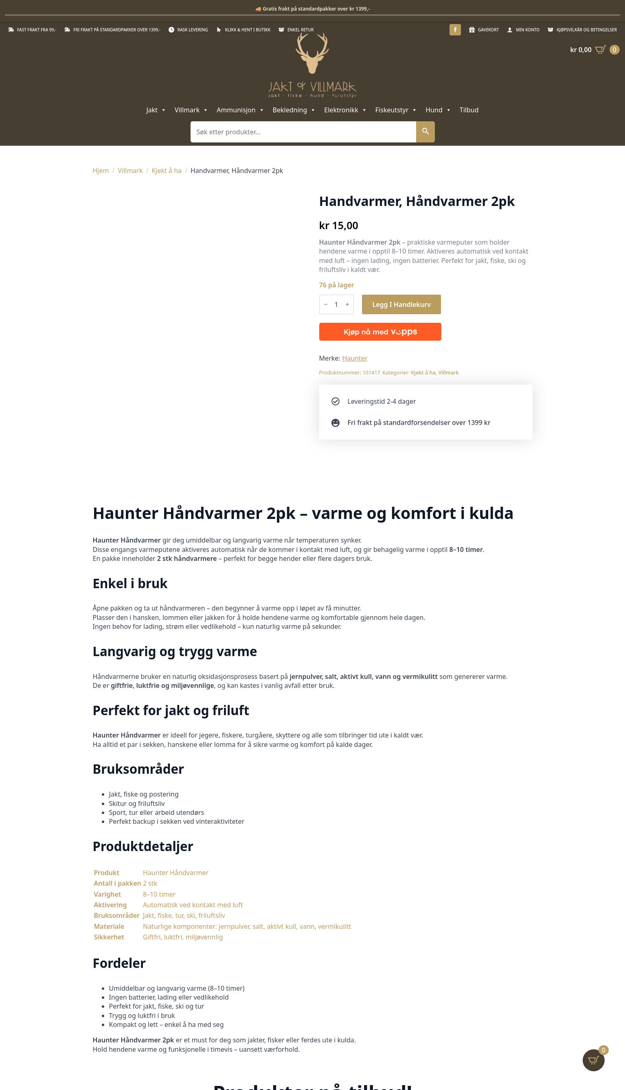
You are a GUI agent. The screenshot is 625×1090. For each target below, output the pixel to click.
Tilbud (469, 109)
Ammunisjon (240, 110)
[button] (425, 131)
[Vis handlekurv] (595, 50)
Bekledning (294, 110)
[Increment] (347, 304)
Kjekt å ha (166, 170)
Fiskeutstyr (396, 110)
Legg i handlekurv (401, 304)
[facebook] (455, 29)
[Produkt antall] (336, 304)
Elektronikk (345, 110)
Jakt (156, 110)
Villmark (191, 110)
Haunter (355, 358)
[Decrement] (325, 304)
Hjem (101, 170)
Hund (438, 110)
